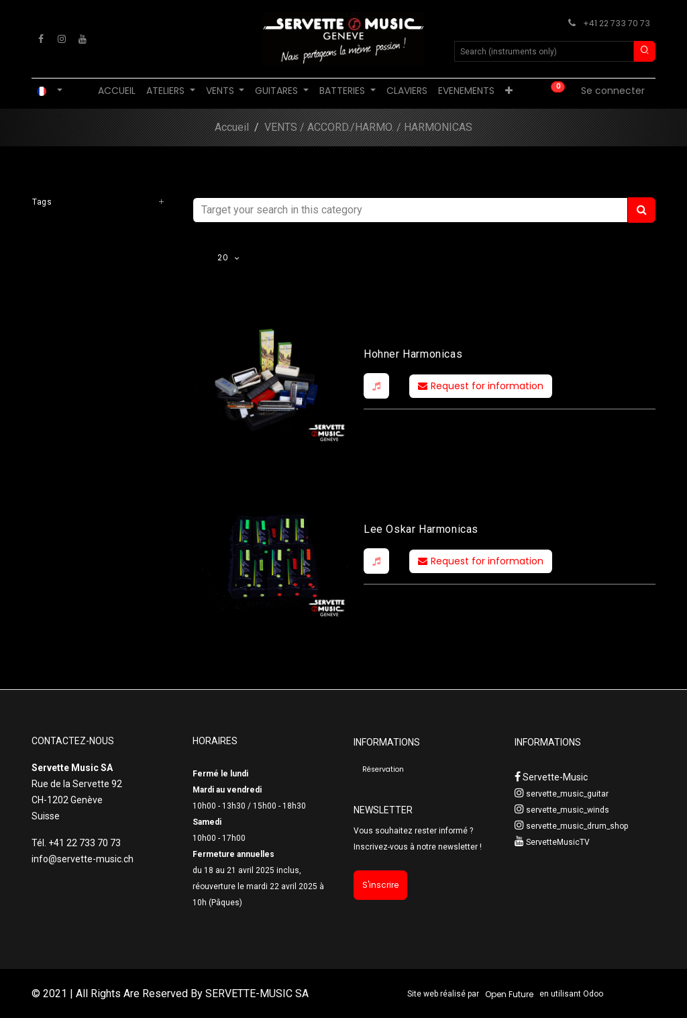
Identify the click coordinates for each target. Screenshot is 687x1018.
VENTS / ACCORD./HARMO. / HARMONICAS (368, 127)
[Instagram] (61, 39)
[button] (376, 386)
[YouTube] (82, 39)
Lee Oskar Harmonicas (421, 529)
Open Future (509, 994)
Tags (42, 202)
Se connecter (613, 90)
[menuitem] (117, 91)
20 (224, 257)
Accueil (232, 127)
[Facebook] (41, 39)
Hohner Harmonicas (413, 354)
